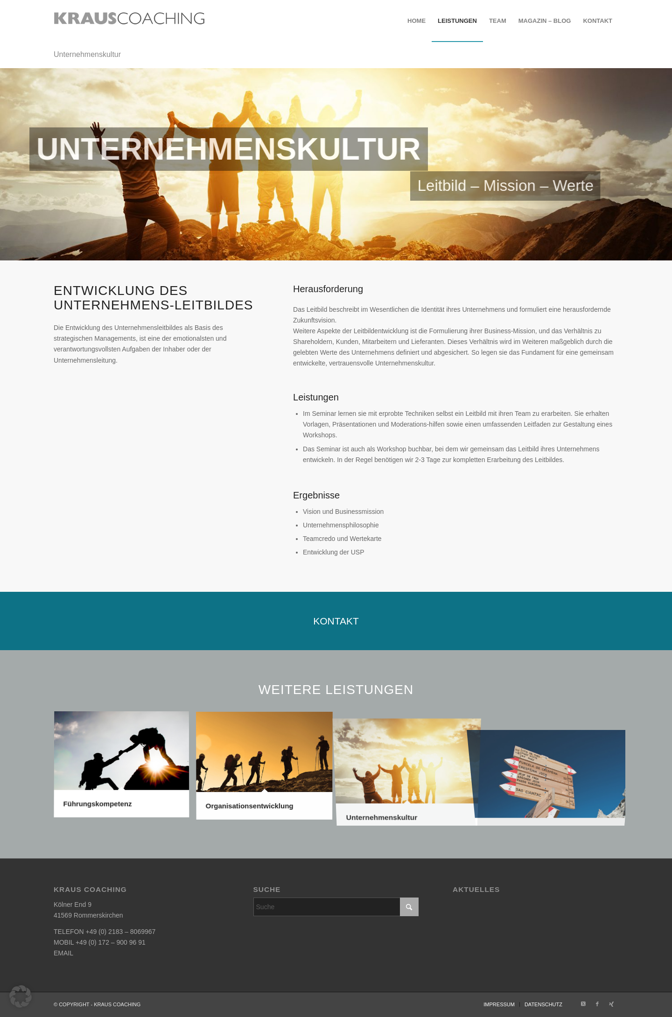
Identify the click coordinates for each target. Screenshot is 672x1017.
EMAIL (63, 953)
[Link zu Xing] (611, 1004)
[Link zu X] (583, 1004)
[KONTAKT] (336, 621)
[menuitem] (416, 21)
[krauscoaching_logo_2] (129, 21)
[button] (20, 996)
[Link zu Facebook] (597, 1004)
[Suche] (336, 907)
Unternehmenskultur (87, 54)
